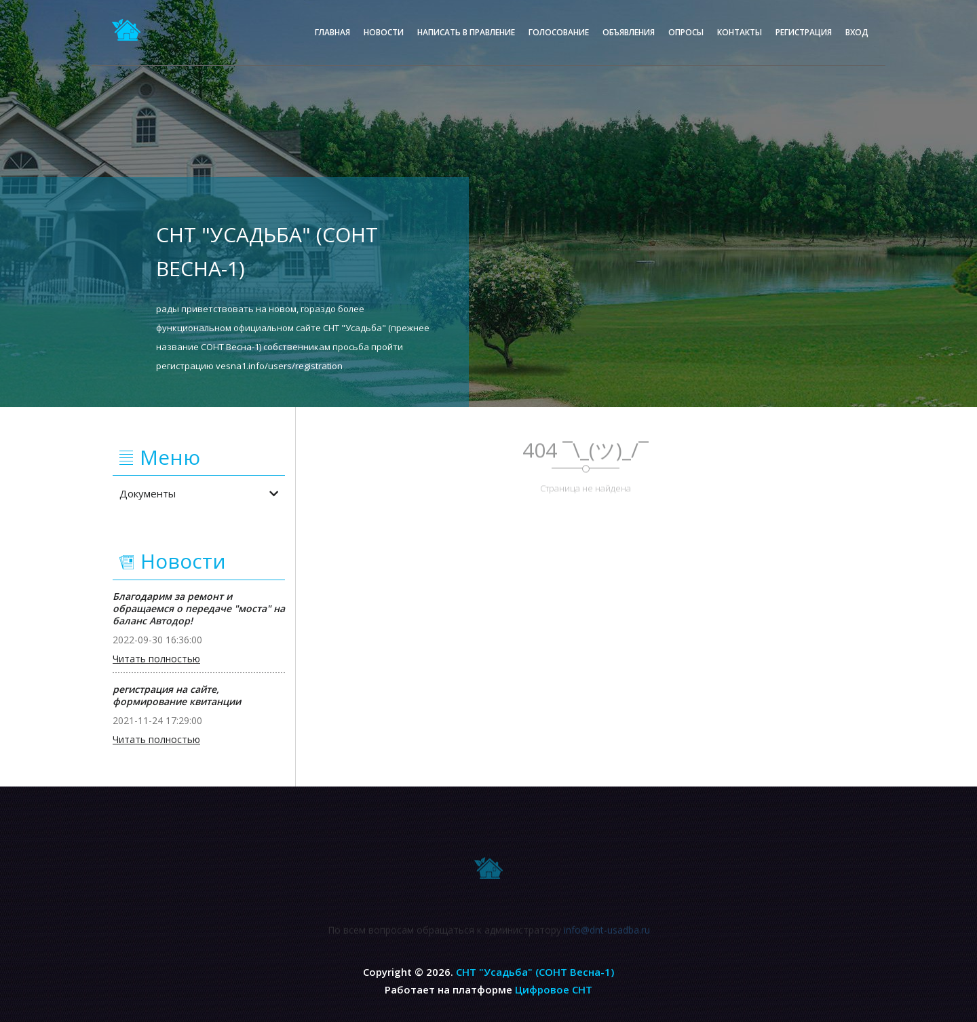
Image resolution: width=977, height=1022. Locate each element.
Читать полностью (156, 659)
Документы (198, 493)
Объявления (628, 32)
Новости (384, 32)
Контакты (739, 32)
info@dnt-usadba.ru (607, 932)
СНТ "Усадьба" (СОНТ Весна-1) (535, 972)
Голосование (559, 32)
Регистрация (803, 32)
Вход (856, 32)
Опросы (686, 32)
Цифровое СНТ (553, 989)
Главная (332, 32)
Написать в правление (466, 32)
